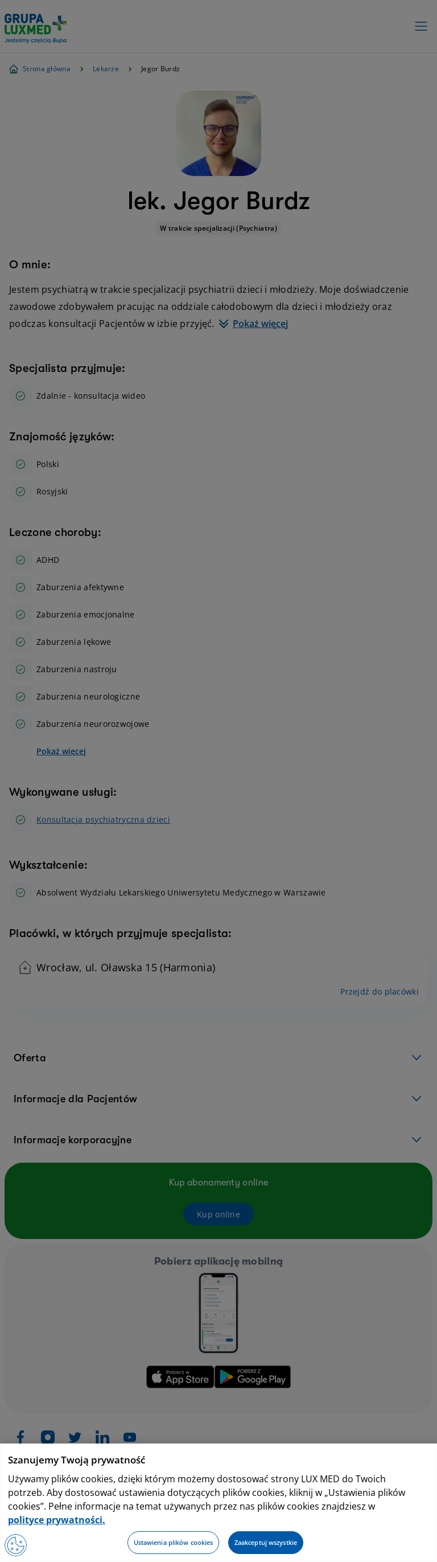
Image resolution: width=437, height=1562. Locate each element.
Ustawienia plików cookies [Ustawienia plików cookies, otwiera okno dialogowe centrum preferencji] (173, 1542)
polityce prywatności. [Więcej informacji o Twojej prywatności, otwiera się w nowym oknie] (56, 1520)
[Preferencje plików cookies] (16, 1545)
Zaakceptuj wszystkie (265, 1542)
